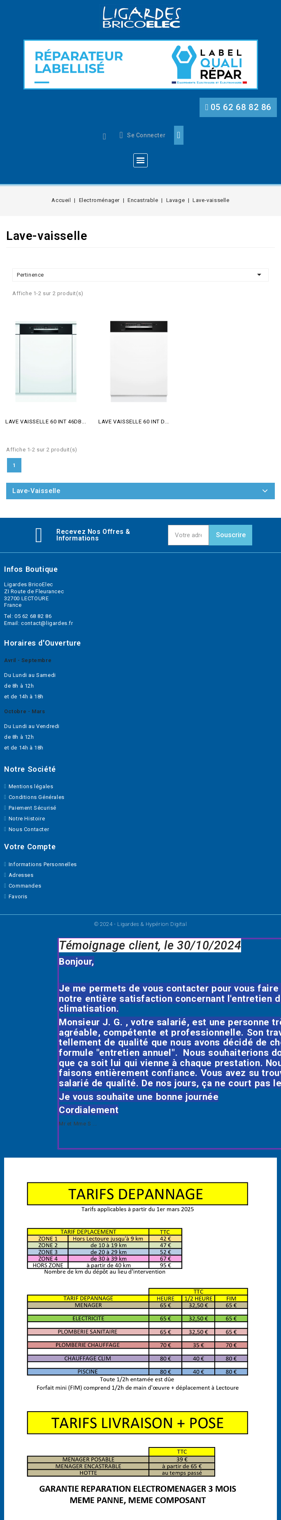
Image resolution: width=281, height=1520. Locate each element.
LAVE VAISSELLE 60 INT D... (133, 421)
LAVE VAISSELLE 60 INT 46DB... (45, 421)
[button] (238, 107)
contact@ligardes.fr (47, 623)
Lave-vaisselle (36, 491)
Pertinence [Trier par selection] (140, 275)
